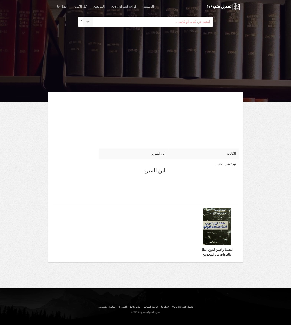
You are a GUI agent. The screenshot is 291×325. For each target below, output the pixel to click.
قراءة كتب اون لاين (123, 6)
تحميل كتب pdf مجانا (182, 306)
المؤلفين (99, 6)
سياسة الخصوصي (107, 306)
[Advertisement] (145, 60)
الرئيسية (148, 6)
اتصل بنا (62, 6)
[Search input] (150, 21)
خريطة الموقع (151, 306)
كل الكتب (80, 6)
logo (223, 6)
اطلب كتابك (135, 306)
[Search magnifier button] (80, 19)
